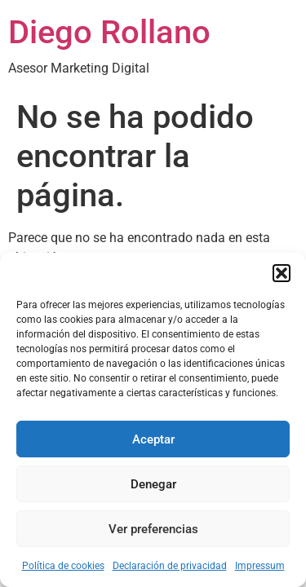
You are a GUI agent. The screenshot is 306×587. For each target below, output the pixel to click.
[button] (281, 273)
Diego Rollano (109, 32)
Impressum (260, 566)
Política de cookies (63, 566)
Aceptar (153, 439)
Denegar (153, 484)
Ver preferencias (153, 529)
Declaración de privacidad (170, 566)
